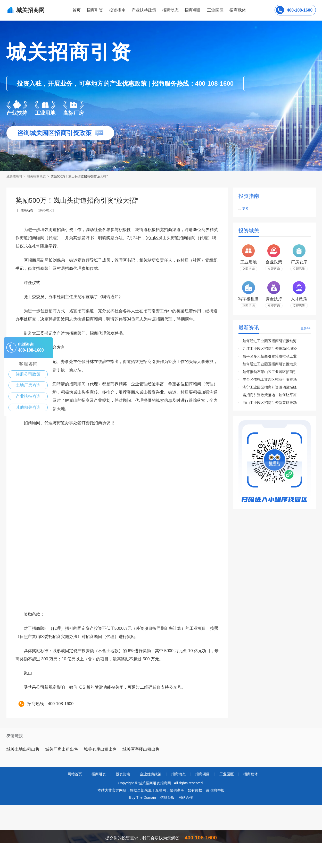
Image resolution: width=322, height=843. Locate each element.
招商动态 (170, 10)
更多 (245, 208)
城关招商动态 (36, 176)
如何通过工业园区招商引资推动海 (270, 341)
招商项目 (193, 10)
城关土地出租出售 (22, 749)
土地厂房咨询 (28, 385)
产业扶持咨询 (28, 396)
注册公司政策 (28, 374)
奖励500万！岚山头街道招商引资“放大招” (79, 176)
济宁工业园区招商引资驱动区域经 (270, 387)
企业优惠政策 (150, 774)
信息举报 (167, 797)
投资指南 (117, 10)
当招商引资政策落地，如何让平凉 (270, 395)
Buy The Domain (142, 797)
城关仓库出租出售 (100, 749)
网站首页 (75, 774)
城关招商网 (14, 176)
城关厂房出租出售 (61, 749)
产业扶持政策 (143, 10)
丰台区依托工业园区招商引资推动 (270, 379)
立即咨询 (248, 269)
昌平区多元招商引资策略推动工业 (270, 356)
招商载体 (250, 774)
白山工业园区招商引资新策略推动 (270, 403)
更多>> (305, 328)
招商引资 (95, 10)
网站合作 (185, 797)
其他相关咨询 (28, 407)
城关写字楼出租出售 (141, 749)
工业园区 (215, 10)
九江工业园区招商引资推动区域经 (270, 349)
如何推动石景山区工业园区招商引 (270, 372)
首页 (76, 10)
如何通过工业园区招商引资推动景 (270, 364)
